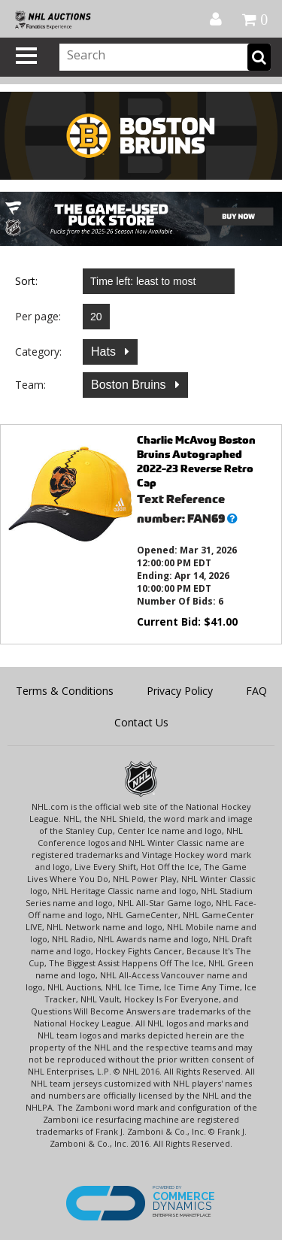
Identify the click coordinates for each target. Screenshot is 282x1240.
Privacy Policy (180, 691)
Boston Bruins (130, 384)
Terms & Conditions (65, 691)
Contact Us (141, 722)
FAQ (256, 691)
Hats (105, 351)
